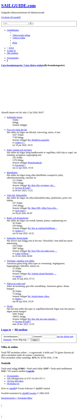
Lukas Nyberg (21, 253)
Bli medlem (21, 329)
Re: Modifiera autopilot (38, 140)
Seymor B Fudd (22, 188)
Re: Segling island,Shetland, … (42, 273)
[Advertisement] (39, 89)
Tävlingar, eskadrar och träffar (20, 261)
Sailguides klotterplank (17, 238)
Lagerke (30, 371)
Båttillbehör (12, 172)
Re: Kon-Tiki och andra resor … (42, 251)
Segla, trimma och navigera (19, 150)
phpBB (12, 388)
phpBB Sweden (29, 393)
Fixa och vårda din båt (17, 130)
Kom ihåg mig (21, 339)
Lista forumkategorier (12, 65)
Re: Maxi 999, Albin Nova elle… (43, 208)
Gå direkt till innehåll (10, 17)
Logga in (6, 329)
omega (18, 276)
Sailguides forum (14, 117)
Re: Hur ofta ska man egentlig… (42, 319)
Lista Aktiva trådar (33, 65)
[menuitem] (21, 35)
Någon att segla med (16, 283)
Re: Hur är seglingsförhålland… (42, 228)
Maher (18, 299)
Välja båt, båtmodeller (17, 195)
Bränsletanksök (35, 162)
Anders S (19, 142)
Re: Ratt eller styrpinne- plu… (41, 185)
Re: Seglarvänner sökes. (39, 296)
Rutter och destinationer (18, 218)
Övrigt (10, 306)
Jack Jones (20, 210)
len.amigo (19, 165)
